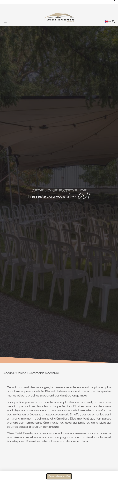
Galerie (21, 373)
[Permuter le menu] (5, 21)
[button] (113, 21)
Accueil (8, 373)
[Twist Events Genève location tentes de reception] (59, 18)
